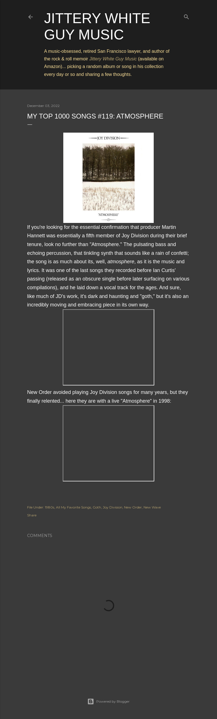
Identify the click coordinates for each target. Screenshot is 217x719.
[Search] (186, 15)
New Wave (152, 507)
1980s (49, 507)
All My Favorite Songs (73, 507)
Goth (97, 507)
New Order (133, 507)
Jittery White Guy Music (113, 58)
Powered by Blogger (108, 701)
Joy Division (112, 507)
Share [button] (31, 515)
